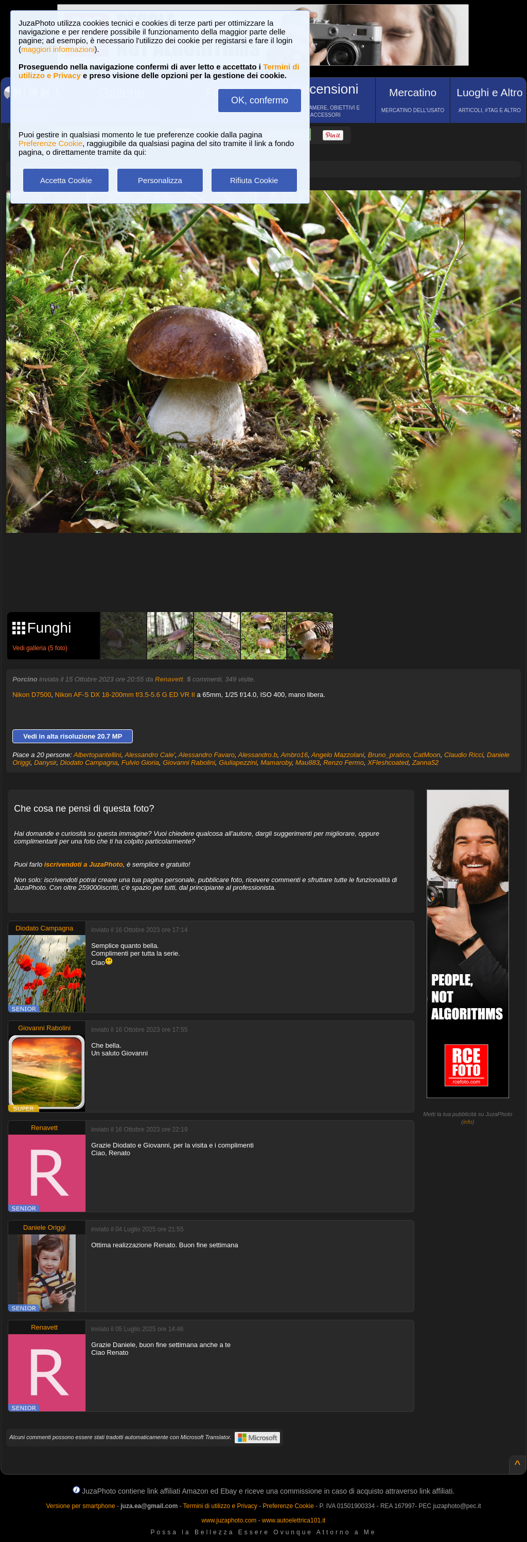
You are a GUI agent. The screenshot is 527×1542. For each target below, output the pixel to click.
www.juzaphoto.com (229, 1520)
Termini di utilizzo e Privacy (220, 1506)
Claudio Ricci (463, 755)
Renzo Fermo (343, 762)
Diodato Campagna (89, 762)
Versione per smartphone (80, 1506)
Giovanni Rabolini (189, 762)
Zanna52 (425, 762)
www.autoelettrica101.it (293, 1520)
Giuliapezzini (238, 762)
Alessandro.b (257, 755)
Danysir (45, 762)
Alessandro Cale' (150, 755)
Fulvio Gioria (140, 762)
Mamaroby (275, 762)
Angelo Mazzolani (337, 755)
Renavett (169, 679)
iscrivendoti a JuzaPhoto (83, 864)
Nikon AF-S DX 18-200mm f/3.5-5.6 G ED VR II (125, 694)
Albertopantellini (97, 755)
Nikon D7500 (31, 694)
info (467, 1122)
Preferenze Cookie (50, 143)
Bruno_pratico (389, 755)
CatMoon (427, 755)
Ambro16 (294, 755)
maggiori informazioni (58, 49)
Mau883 (307, 762)
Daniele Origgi (44, 1227)
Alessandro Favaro (207, 755)
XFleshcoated (388, 762)
